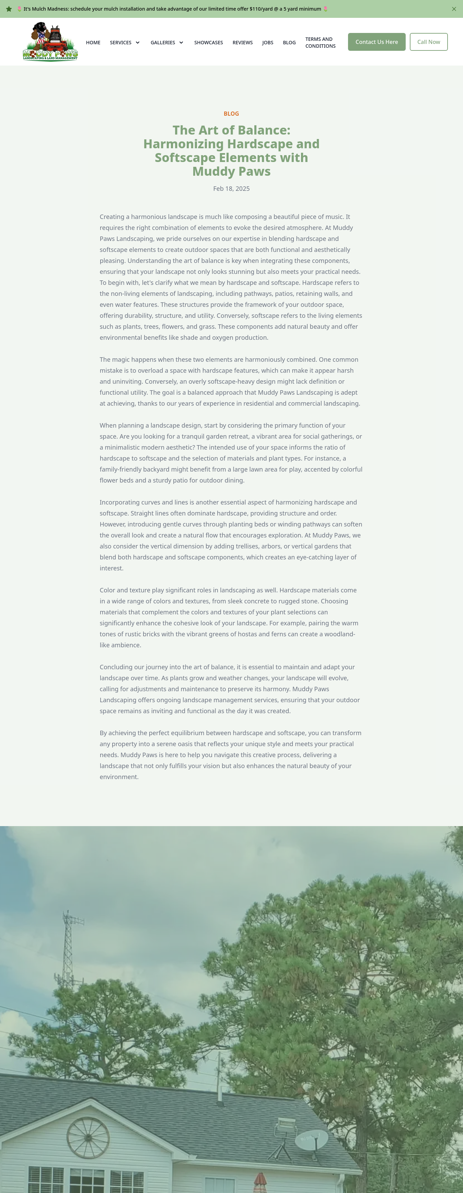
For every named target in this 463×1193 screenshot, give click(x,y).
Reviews (243, 48)
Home (93, 48)
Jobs (268, 48)
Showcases (208, 48)
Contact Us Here (377, 48)
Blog (289, 48)
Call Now (428, 48)
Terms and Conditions (320, 48)
